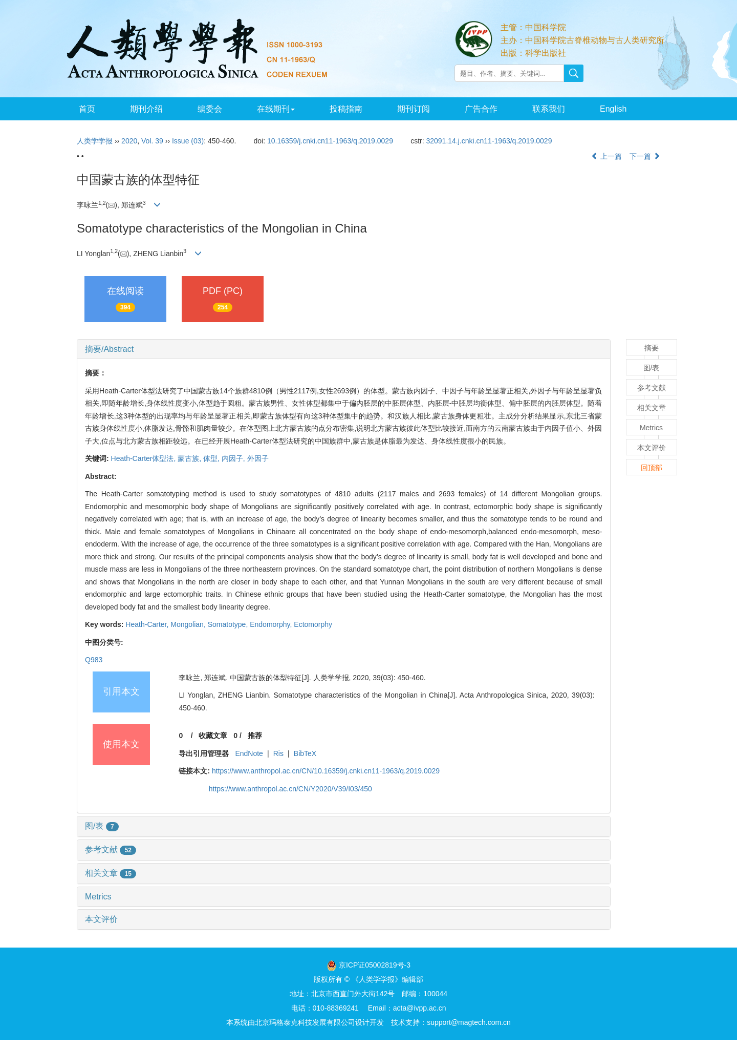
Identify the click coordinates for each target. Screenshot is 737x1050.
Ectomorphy (313, 624)
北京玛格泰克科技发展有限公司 (305, 1022)
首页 (87, 108)
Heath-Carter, (147, 624)
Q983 (93, 660)
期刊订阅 (413, 108)
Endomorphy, (272, 624)
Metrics (98, 896)
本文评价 (101, 919)
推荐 (255, 735)
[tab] (343, 349)
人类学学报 (95, 141)
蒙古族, (190, 458)
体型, (212, 458)
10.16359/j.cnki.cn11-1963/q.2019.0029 (330, 141)
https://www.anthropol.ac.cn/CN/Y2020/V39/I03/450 (290, 789)
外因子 (258, 458)
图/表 (102, 826)
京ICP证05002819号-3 (374, 965)
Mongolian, (188, 624)
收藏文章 (213, 735)
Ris (278, 753)
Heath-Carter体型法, (144, 458)
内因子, (234, 458)
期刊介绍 (146, 108)
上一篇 (606, 156)
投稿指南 (346, 108)
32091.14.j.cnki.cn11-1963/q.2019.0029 (489, 141)
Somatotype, (229, 624)
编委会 (210, 108)
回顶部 (651, 468)
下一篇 (645, 156)
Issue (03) (188, 141)
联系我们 (548, 108)
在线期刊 (276, 108)
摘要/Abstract (109, 349)
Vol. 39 (152, 141)
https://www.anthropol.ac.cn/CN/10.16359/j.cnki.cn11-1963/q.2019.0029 (326, 771)
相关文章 (110, 873)
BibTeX (305, 753)
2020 (129, 141)
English (613, 108)
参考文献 (110, 849)
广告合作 (481, 108)
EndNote (249, 753)
